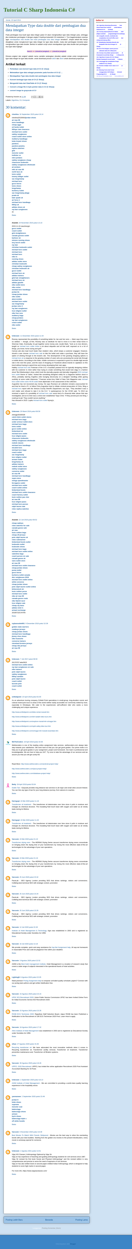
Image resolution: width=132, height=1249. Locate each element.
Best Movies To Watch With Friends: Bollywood (30, 1135)
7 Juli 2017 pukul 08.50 (29, 659)
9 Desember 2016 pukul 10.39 (37, 623)
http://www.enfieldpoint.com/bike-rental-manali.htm (30, 712)
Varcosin (15, 839)
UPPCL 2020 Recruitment (21, 1066)
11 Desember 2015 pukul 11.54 (32, 336)
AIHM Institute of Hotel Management (26, 1083)
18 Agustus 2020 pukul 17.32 (30, 1027)
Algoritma (15, 100)
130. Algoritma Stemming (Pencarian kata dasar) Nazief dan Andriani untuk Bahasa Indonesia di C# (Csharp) (109, 27)
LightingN (16, 977)
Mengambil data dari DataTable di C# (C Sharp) (28, 83)
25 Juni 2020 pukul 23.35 (29, 910)
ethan (14, 1044)
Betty (14, 784)
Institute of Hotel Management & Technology (29, 931)
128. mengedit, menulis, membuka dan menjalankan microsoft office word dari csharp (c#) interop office (110, 38)
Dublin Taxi (16, 788)
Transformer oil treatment (21, 804)
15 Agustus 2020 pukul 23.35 (30, 1011)
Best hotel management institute (33, 964)
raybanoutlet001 (18, 623)
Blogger (73, 1244)
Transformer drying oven (21, 842)
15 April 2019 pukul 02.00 (31, 697)
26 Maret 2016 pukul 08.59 (30, 411)
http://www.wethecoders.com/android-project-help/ (39, 764)
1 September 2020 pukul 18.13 (31, 1080)
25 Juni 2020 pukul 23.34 (29, 894)
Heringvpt (16, 801)
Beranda (49, 1220)
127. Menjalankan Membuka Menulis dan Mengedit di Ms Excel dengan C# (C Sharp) (109, 44)
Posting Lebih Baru (14, 1220)
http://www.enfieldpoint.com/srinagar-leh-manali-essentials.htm (35, 731)
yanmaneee (16, 1096)
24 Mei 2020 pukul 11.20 (29, 820)
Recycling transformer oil (21, 1047)
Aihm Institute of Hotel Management (25, 1031)
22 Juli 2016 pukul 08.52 (28, 520)
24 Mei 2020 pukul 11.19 (29, 801)
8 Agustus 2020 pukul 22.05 (30, 977)
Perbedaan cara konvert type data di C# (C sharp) (29, 69)
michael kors (16, 389)
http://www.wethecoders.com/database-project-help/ (31, 773)
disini (54, 58)
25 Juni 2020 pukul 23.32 (29, 877)
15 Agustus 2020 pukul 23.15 (30, 994)
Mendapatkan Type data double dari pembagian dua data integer (35, 76)
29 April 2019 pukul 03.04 (26, 784)
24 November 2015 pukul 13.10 (30, 223)
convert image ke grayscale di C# (23, 90)
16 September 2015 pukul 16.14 (31, 114)
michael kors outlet (40, 400)
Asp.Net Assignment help (61, 947)
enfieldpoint (16, 697)
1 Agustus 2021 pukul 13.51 (30, 1151)
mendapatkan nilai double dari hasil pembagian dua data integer (35, 39)
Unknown (15, 336)
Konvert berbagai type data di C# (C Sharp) (27, 80)
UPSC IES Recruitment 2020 (23, 997)
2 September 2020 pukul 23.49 (33, 1096)
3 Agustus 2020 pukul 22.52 (30, 960)
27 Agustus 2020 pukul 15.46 (28, 1044)
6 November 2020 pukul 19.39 (31, 1132)
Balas (14, 215)
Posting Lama (81, 1220)
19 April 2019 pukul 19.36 (33, 742)
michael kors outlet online (29, 346)
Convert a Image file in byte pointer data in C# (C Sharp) (32, 87)
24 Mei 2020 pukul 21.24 (29, 858)
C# (20, 100)
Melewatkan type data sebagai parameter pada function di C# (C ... (36, 72)
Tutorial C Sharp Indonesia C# (39, 10)
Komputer (26, 100)
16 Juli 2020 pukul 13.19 (29, 944)
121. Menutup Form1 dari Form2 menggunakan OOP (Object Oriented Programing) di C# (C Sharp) (109, 72)
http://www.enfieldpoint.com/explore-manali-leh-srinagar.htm (34, 721)
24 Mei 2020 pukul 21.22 (29, 839)
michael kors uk (18, 358)
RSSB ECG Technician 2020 (23, 1014)
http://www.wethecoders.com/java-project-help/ (29, 769)
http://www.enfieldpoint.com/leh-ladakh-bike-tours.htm (32, 717)
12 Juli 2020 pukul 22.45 (29, 927)
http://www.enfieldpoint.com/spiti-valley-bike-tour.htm (31, 726)
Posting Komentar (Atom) (51, 1228)
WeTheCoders (17, 742)
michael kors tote (24, 367)
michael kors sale (36, 353)
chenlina (15, 114)
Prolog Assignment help (32, 981)
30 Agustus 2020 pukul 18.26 (30, 1063)
